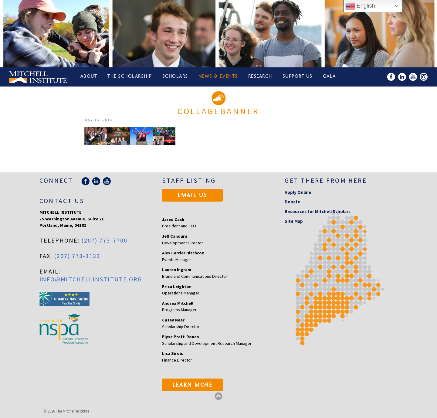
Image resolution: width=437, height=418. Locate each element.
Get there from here (326, 180)
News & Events (219, 77)
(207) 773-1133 (77, 256)
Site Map (294, 221)
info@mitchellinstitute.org (90, 279)
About (88, 77)
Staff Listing (189, 180)
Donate (292, 201)
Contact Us (61, 201)
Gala (330, 77)
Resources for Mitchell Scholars (318, 211)
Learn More (192, 385)
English (360, 6)
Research (261, 77)
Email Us (193, 196)
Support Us (298, 77)
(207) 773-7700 (104, 240)
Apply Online (298, 192)
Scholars (175, 77)
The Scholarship (130, 77)
